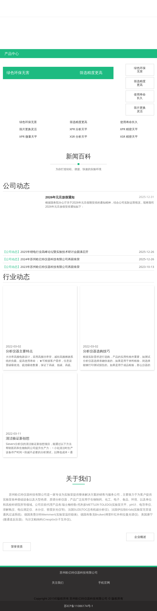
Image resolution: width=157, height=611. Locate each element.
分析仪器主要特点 (19, 351)
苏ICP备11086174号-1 (78, 606)
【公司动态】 (11, 252)
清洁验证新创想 (17, 438)
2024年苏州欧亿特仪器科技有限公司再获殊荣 (50, 259)
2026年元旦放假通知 (60, 197)
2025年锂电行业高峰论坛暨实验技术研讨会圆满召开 (54, 252)
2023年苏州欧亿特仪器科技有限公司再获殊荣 (50, 267)
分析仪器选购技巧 (96, 351)
